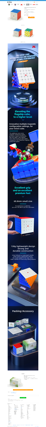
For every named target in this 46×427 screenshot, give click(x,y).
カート (33, 2)
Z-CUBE (9, 423)
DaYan (9, 408)
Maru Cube (9, 413)
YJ (8, 422)
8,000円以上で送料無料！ (15, 0)
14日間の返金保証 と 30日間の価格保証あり (23, 0)
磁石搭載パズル (14, 392)
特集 (11, 392)
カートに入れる (31, 17)
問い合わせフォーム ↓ (34, 0)
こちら (30, 12)
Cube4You (9, 406)
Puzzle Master (9, 416)
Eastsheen (9, 409)
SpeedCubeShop (10, 418)
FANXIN (9, 410)
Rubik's (9, 417)
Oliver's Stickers (10, 415)
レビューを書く (23, 397)
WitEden (9, 421)
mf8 (8, 414)
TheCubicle (9, 407)
